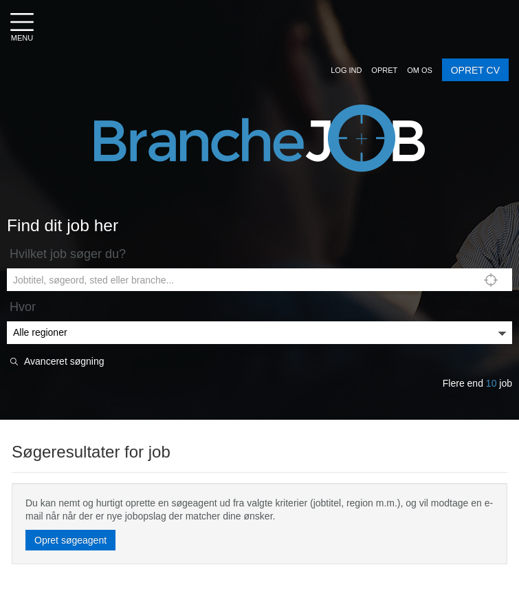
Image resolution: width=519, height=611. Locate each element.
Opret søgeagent (70, 540)
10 (491, 383)
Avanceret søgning (64, 361)
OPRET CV (475, 70)
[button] (346, 70)
